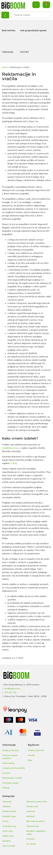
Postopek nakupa (10, 783)
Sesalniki (30, 839)
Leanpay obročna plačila (13, 768)
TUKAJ (13, 463)
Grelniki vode (32, 806)
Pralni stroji (7, 831)
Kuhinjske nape (9, 816)
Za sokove (31, 844)
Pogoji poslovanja (10, 750)
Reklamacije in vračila (12, 778)
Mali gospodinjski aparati (33, 30)
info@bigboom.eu (12, 688)
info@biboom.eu (10, 448)
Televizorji (7, 52)
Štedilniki (6, 841)
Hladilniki (6, 806)
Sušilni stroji (7, 836)
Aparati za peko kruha (36, 801)
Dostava (6, 773)
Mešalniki (30, 816)
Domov (5, 67)
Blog (30, 760)
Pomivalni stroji (9, 826)
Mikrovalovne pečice (35, 821)
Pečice (5, 821)
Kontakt (31, 755)
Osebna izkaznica (36, 750)
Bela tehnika (8, 30)
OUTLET (24, 52)
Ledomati (30, 811)
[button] (5, 15)
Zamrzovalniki (8, 846)
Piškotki (5, 787)
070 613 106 (10, 692)
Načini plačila (8, 763)
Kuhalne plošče (9, 811)
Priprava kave (32, 826)
